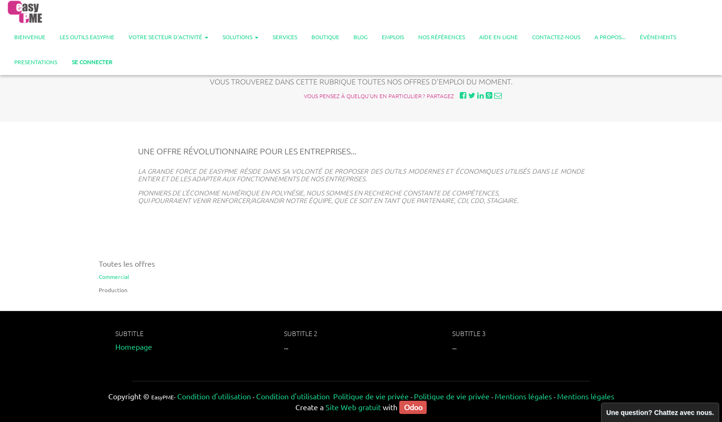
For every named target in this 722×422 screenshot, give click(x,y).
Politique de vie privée (371, 396)
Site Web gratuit (353, 407)
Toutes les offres (127, 263)
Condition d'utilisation (214, 396)
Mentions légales (523, 396)
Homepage (133, 346)
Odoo (413, 407)
